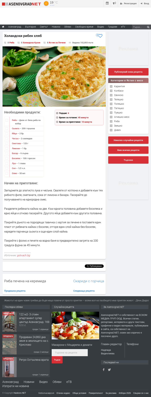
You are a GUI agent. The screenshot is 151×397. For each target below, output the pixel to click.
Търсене (128, 160)
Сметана (16, 143)
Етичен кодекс (63, 393)
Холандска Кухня (31, 42)
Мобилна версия (46, 393)
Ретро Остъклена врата (34, 359)
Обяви (57, 382)
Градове (112, 26)
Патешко (119, 108)
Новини (56, 26)
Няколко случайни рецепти (128, 140)
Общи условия (79, 393)
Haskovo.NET (20, 393)
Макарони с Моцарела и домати (72, 344)
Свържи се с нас (141, 393)
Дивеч (117, 130)
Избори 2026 (125, 393)
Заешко (118, 125)
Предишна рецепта (15, 290)
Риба (11, 42)
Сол (14, 168)
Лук (14, 163)
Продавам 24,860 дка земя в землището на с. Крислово (34, 340)
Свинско (118, 95)
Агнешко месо (121, 116)
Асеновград (10, 382)
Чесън (15, 138)
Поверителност (96, 393)
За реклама (111, 393)
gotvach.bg (23, 255)
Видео (43, 382)
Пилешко (119, 103)
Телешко (118, 99)
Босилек (16, 158)
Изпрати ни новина (15, 386)
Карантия (119, 86)
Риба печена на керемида (25, 281)
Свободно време (84, 26)
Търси (57, 360)
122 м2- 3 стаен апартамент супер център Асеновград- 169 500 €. (34, 319)
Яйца (14, 133)
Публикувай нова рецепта (128, 72)
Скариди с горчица (88, 281)
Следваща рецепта (84, 290)
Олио (14, 173)
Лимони (16, 148)
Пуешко (118, 112)
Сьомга (16, 128)
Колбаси (118, 90)
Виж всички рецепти (128, 150)
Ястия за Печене (57, 42)
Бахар (15, 153)
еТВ (69, 382)
